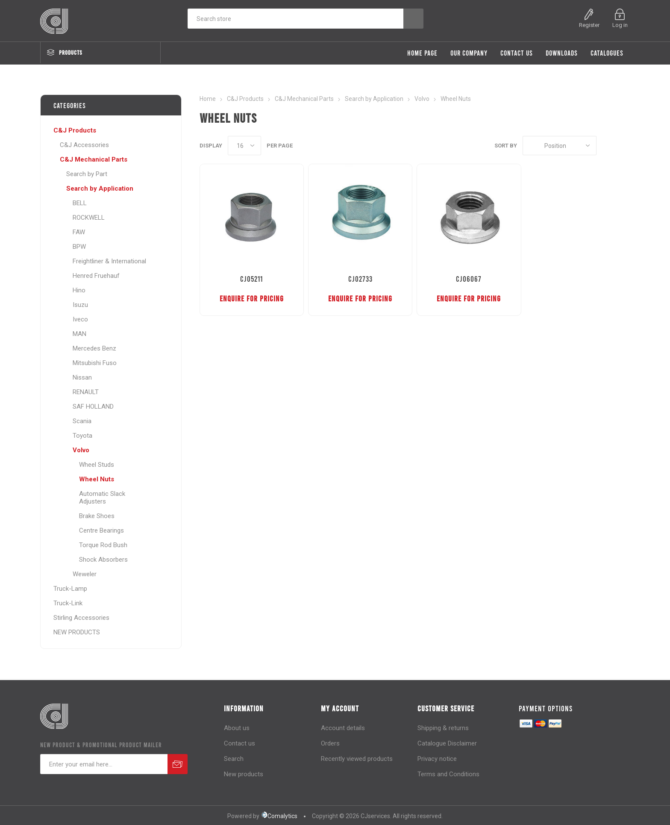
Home (208, 98)
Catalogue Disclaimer (447, 743)
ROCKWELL (89, 217)
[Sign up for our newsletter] (104, 764)
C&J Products (74, 130)
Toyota (82, 435)
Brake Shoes (97, 516)
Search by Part (86, 174)
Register (589, 25)
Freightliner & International (109, 261)
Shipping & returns (443, 728)
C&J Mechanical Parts (93, 159)
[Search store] (295, 19)
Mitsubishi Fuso (95, 363)
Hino (79, 290)
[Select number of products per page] (244, 145)
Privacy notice (437, 759)
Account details (343, 728)
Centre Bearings (101, 530)
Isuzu (80, 305)
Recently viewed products (357, 759)
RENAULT (86, 392)
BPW (79, 246)
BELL (80, 203)
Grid (607, 145)
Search (234, 759)
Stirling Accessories (81, 618)
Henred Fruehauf (96, 276)
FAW (79, 232)
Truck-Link (67, 603)
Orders (330, 743)
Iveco (80, 319)
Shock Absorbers (103, 559)
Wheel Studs (96, 464)
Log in (620, 25)
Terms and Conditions (448, 774)
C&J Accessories (84, 145)
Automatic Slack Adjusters (102, 497)
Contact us (239, 743)
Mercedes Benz (94, 348)
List (623, 145)
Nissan (82, 377)
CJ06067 (469, 278)
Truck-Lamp (70, 588)
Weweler (85, 574)
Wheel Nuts (96, 479)
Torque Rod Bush (103, 545)
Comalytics (279, 816)
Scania (82, 421)
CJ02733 (360, 278)
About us (237, 728)
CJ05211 (251, 278)
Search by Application (99, 188)
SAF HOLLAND (93, 406)
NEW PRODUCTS (76, 632)
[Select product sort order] (560, 145)
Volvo (81, 450)
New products (243, 774)
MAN (79, 334)
